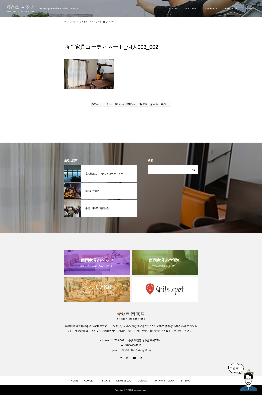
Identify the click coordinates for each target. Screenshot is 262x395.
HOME (74, 380)
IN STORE (190, 8)
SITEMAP (186, 380)
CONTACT (250, 8)
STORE (106, 380)
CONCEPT (173, 8)
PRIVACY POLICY (164, 380)
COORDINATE (209, 8)
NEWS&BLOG (230, 8)
